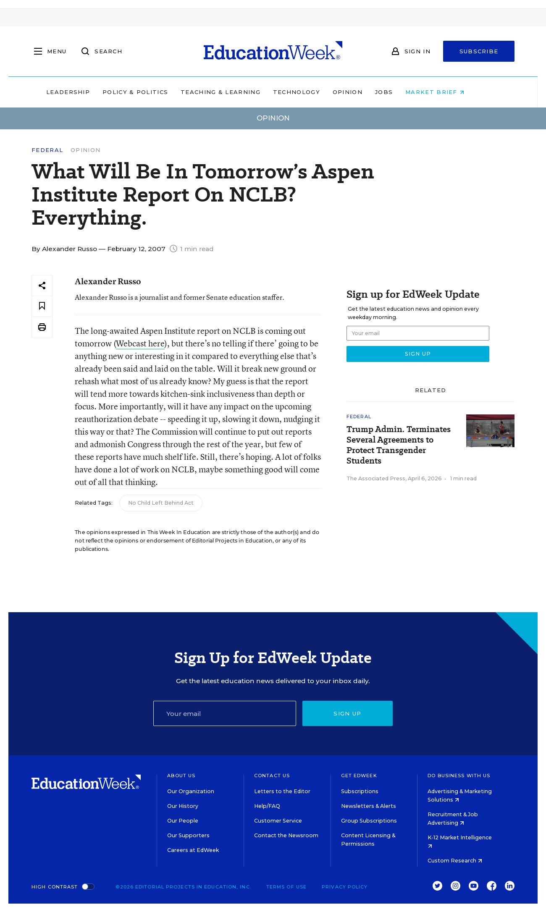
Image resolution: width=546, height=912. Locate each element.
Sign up (347, 713)
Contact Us (272, 775)
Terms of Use (286, 887)
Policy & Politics (153, 92)
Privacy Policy (345, 887)
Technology (314, 92)
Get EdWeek (359, 775)
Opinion (365, 92)
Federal (47, 150)
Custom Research (455, 860)
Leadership (86, 92)
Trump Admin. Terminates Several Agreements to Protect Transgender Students (398, 445)
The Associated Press (375, 478)
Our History (182, 806)
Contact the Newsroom (286, 835)
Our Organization (190, 791)
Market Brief (452, 92)
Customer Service (278, 821)
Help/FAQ (267, 806)
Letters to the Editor (282, 791)
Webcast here (140, 343)
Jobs (401, 92)
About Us (181, 775)
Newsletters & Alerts (368, 806)
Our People (182, 821)
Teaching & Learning (238, 92)
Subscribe (479, 51)
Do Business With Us (459, 775)
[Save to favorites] (42, 306)
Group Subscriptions (369, 821)
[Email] (224, 713)
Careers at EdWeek (193, 850)
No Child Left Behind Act (161, 503)
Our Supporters (188, 835)
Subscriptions (359, 791)
